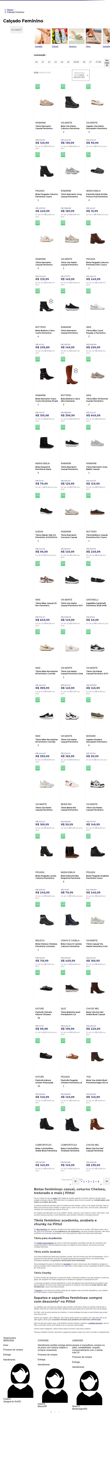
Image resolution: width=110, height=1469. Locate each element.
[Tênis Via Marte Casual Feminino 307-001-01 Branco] (97, 661)
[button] (76, 1184)
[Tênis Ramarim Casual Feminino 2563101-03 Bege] (46, 116)
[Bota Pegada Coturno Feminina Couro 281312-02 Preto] (46, 184)
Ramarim (38, 1290)
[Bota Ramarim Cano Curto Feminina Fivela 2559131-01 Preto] (46, 389)
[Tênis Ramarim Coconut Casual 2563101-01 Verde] (72, 525)
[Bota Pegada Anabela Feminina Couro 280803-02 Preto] (97, 866)
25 (68, 62)
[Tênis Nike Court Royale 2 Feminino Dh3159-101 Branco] (97, 320)
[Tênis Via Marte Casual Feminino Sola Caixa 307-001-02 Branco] (72, 661)
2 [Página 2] (88, 1181)
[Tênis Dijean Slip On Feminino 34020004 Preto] (46, 525)
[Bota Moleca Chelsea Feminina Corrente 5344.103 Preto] (46, 934)
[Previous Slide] (34, 41)
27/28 (98, 62)
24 (62, 62)
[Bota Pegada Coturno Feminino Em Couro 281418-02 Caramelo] (97, 252)
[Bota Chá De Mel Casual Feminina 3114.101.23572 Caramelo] (97, 1138)
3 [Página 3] (93, 1181)
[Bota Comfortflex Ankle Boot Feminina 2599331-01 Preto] (46, 1138)
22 (49, 62)
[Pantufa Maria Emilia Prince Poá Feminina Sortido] (97, 184)
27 (90, 62)
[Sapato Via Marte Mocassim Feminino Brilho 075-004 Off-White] (97, 116)
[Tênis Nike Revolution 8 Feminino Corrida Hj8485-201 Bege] (46, 661)
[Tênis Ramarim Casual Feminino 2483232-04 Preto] (72, 457)
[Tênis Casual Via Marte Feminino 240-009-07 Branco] (97, 934)
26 (84, 62)
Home (10, 10)
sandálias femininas (95, 1323)
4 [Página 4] (98, 1181)
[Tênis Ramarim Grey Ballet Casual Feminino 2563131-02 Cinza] (97, 457)
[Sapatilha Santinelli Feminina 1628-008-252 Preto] (97, 593)
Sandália (38, 46)
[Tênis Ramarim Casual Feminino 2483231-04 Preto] (72, 320)
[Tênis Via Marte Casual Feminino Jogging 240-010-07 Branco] (46, 797)
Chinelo (55, 46)
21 (43, 62)
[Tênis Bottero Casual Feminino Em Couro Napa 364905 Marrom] (97, 525)
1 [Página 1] (83, 1181)
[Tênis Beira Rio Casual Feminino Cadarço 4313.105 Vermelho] (72, 797)
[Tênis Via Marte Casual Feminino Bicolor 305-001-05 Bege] (72, 252)
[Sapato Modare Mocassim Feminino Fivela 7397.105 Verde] (97, 729)
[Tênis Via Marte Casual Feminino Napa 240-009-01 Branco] (72, 729)
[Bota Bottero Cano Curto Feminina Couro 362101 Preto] (46, 320)
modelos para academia (45, 1243)
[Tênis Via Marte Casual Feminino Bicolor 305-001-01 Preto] (97, 797)
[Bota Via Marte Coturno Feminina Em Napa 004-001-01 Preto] (72, 116)
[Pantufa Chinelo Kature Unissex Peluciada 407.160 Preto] (46, 1002)
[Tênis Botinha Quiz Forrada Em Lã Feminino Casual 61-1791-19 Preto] (72, 1002)
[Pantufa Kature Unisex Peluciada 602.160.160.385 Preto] (46, 1070)
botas (55, 1198)
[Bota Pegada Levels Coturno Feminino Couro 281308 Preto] (46, 866)
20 (36, 62)
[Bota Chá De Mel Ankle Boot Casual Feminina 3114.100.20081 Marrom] (97, 1002)
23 (55, 62)
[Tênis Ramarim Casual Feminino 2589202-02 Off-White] (46, 252)
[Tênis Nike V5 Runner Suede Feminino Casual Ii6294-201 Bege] (97, 389)
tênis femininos (41, 1229)
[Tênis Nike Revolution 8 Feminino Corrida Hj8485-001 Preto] (46, 729)
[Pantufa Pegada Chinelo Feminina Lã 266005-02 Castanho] (72, 1070)
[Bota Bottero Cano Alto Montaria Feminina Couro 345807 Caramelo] (72, 389)
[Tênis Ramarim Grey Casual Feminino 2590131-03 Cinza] (72, 184)
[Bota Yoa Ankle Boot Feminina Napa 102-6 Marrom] (97, 1070)
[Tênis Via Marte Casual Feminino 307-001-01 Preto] (72, 593)
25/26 (76, 62)
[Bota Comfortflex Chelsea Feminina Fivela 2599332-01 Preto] (72, 1138)
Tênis (88, 46)
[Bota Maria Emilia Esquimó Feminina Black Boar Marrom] (72, 866)
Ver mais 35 (107, 62)
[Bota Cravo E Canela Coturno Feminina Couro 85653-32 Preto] (72, 934)
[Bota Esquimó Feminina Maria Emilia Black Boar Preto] (46, 457)
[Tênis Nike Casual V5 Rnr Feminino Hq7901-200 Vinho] (46, 593)
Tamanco (72, 46)
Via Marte (66, 1264)
